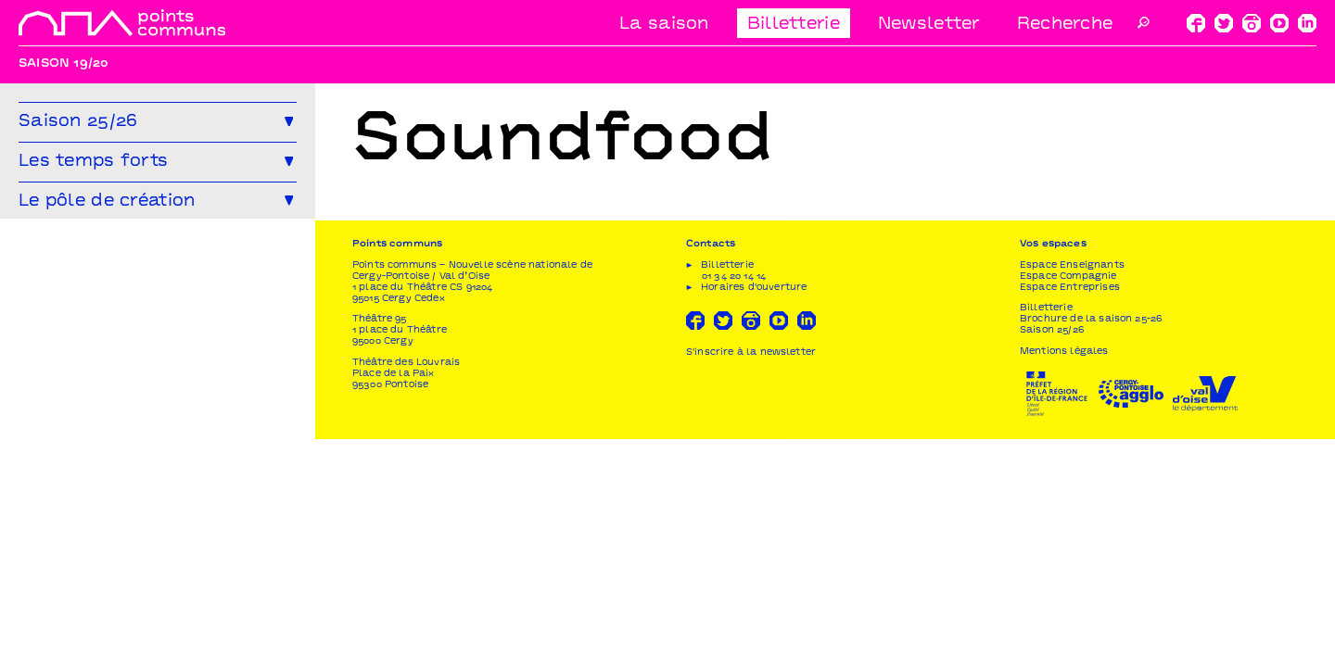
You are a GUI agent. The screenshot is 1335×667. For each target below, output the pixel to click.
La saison (664, 24)
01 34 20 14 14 (734, 504)
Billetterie (793, 24)
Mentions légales (1064, 579)
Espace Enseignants (1072, 493)
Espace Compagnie (1068, 504)
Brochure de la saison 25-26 (1091, 547)
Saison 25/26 (1052, 559)
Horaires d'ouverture (754, 515)
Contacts (710, 473)
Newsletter (929, 24)
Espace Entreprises (1070, 515)
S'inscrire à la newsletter (751, 580)
